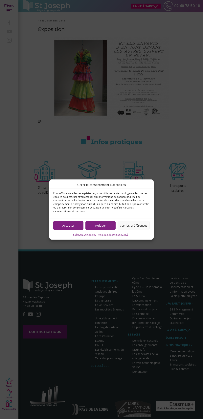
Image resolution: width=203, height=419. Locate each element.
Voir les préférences (133, 225)
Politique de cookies (84, 234)
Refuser (100, 225)
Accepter (68, 225)
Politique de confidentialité (113, 234)
